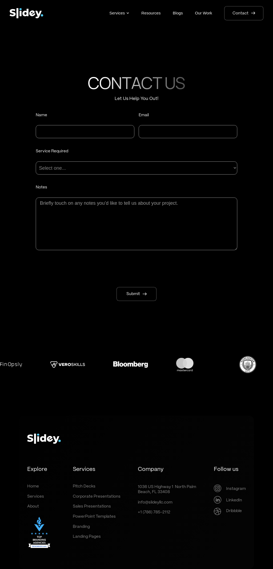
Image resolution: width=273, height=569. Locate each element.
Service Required (52, 151)
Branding (81, 527)
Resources (150, 13)
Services (35, 496)
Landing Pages (87, 537)
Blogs (178, 13)
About (33, 506)
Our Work (203, 13)
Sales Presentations (92, 506)
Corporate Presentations (97, 496)
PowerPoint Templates (94, 516)
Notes (41, 187)
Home (33, 486)
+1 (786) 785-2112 (154, 512)
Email (144, 115)
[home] (26, 13)
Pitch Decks (84, 486)
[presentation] (136, 268)
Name (41, 115)
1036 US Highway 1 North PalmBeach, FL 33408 (167, 489)
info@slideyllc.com (155, 502)
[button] (119, 13)
